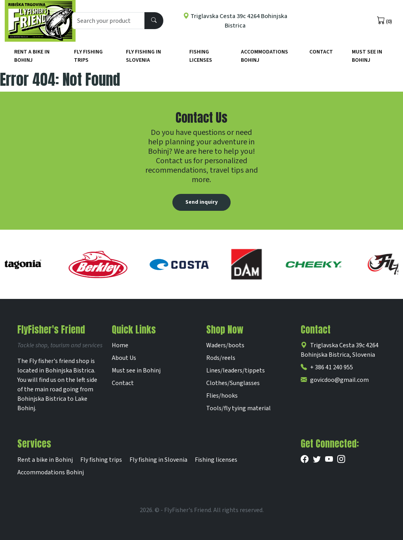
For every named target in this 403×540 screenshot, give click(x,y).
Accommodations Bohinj (264, 56)
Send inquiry (201, 202)
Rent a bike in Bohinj (32, 56)
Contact (321, 52)
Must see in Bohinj (136, 370)
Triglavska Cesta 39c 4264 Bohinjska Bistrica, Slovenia (340, 350)
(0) (384, 20)
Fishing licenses (200, 56)
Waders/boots (225, 345)
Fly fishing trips (88, 56)
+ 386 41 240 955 (327, 367)
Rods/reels (220, 358)
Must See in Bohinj (367, 56)
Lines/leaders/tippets (235, 370)
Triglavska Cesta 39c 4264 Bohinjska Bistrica (235, 21)
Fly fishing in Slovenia (143, 56)
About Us (124, 358)
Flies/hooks (222, 395)
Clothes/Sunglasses (233, 383)
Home (120, 345)
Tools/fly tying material (238, 408)
